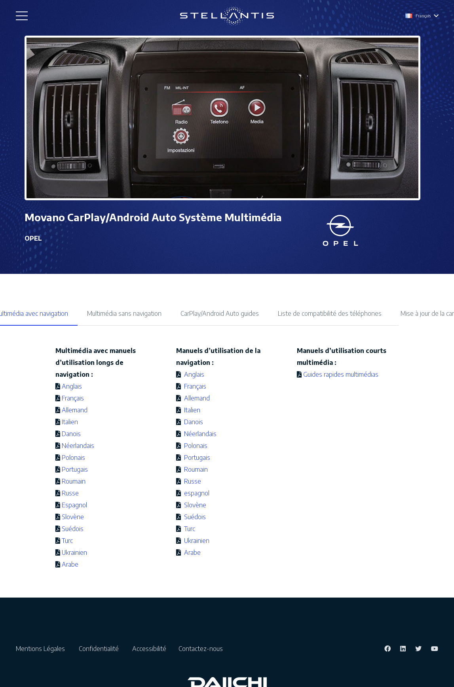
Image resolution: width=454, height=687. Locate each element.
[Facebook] (387, 648)
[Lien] (227, 16)
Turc (67, 541)
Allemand (74, 410)
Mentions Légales (43, 649)
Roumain (73, 481)
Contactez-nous (201, 649)
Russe (70, 493)
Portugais (75, 469)
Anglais (72, 386)
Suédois (73, 529)
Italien (70, 422)
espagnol (195, 493)
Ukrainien (74, 552)
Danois (71, 434)
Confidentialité (101, 649)
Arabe (70, 564)
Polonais (73, 457)
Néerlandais (78, 446)
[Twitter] (418, 648)
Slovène (73, 517)
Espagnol (74, 505)
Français (73, 398)
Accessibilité (150, 649)
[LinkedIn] (403, 648)
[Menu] (22, 16)
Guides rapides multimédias (340, 374)
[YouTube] (434, 648)
